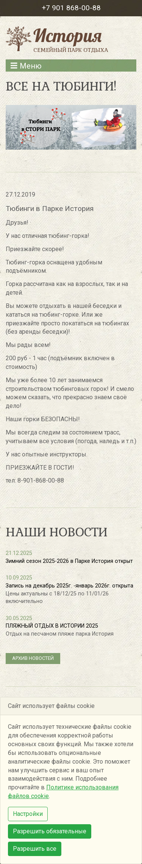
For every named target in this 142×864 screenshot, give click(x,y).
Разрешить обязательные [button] (49, 831)
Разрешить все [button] (34, 848)
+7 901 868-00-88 (71, 7)
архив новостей (33, 658)
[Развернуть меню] (71, 65)
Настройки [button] (28, 813)
